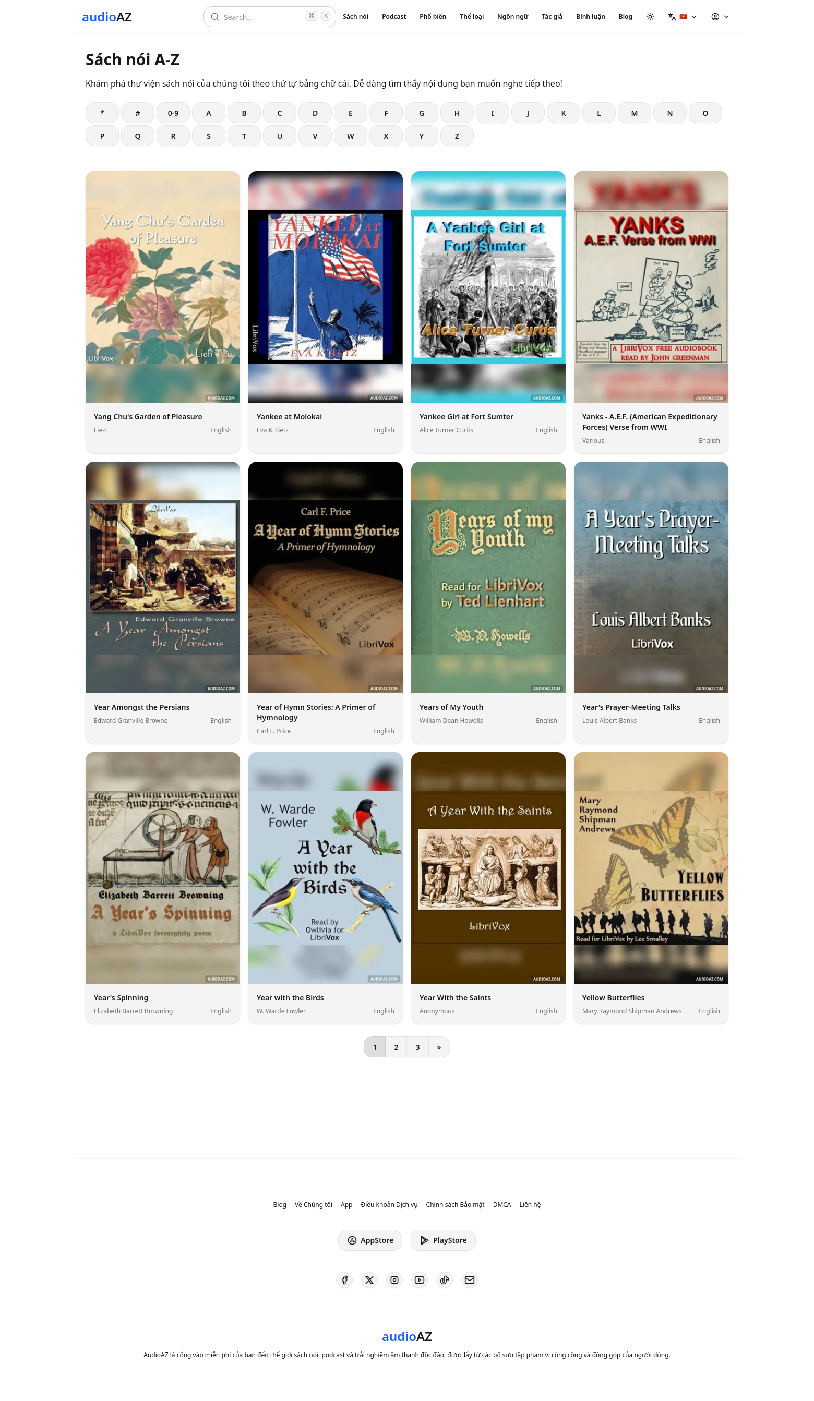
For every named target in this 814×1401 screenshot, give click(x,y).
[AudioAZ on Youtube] (419, 1280)
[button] (682, 16)
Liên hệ (530, 1205)
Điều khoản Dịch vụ (389, 1205)
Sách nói (355, 16)
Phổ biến (433, 16)
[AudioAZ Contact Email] (469, 1280)
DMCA (502, 1205)
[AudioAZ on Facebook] (344, 1280)
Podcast (394, 16)
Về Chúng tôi (313, 1205)
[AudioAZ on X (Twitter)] (369, 1280)
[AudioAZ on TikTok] (444, 1280)
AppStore (370, 1240)
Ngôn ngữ (512, 16)
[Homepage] (107, 16)
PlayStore (443, 1240)
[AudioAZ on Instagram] (394, 1280)
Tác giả (552, 16)
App (346, 1205)
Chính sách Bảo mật (455, 1205)
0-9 (173, 113)
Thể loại (472, 16)
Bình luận (590, 16)
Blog (625, 16)
